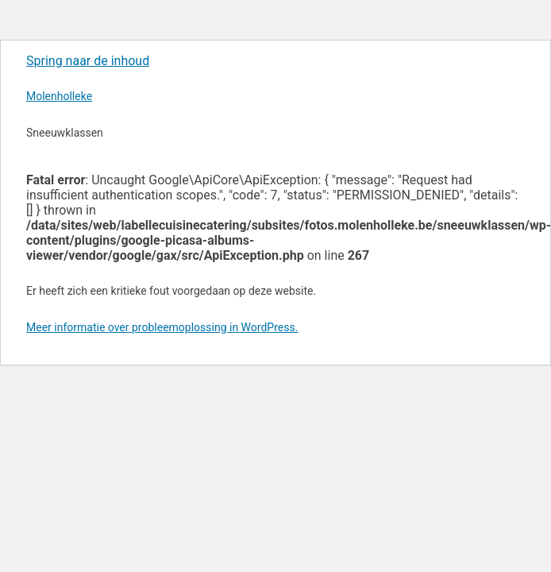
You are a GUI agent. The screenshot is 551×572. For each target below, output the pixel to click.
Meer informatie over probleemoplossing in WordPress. (162, 327)
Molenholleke (59, 96)
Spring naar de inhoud (87, 60)
